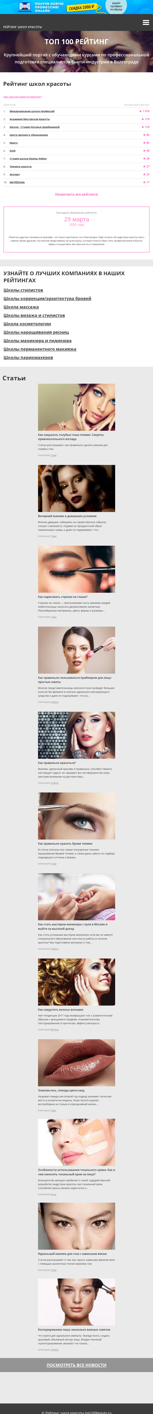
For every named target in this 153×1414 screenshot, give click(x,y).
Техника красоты (21, 166)
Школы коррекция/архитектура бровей (47, 298)
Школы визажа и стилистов (34, 315)
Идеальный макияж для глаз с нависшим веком (72, 1254)
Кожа (53, 1194)
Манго (14, 142)
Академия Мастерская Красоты (30, 119)
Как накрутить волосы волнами (60, 1010)
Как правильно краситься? (57, 763)
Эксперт (15, 174)
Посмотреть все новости (77, 1365)
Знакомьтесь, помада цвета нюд (61, 1090)
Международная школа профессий (32, 111)
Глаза (53, 455)
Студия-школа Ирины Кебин (28, 158)
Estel (12, 150)
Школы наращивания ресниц (36, 332)
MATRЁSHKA (17, 182)
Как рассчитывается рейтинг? (23, 96)
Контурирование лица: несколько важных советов (74, 1330)
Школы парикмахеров (28, 357)
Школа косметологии (27, 323)
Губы (53, 1110)
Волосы (54, 1029)
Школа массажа (21, 307)
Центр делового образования (29, 135)
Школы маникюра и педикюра (38, 340)
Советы (54, 702)
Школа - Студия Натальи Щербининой (35, 127)
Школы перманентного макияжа (40, 349)
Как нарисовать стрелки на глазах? (62, 597)
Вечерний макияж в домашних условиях (67, 516)
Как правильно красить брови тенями (65, 843)
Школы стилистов (23, 290)
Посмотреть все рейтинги (76, 194)
